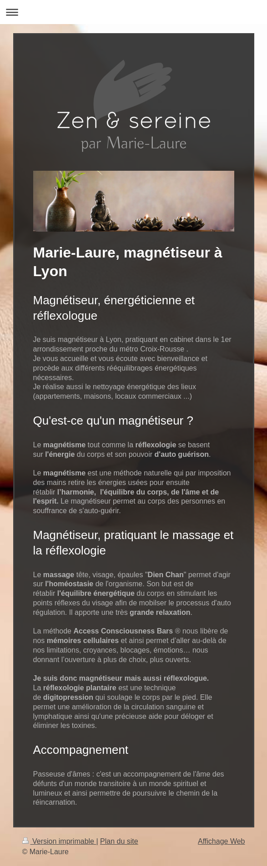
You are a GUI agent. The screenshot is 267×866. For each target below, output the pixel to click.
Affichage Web (221, 841)
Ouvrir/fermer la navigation (133, 12)
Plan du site (119, 841)
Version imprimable (59, 841)
